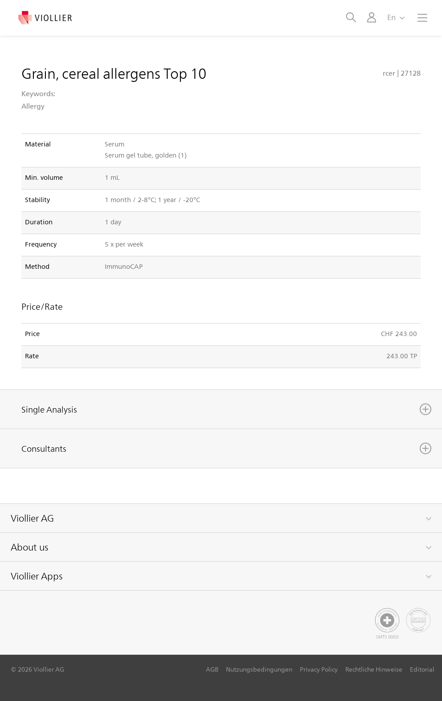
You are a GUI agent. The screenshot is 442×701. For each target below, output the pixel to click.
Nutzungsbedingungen (259, 669)
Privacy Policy (319, 669)
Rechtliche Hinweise (373, 669)
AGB (212, 669)
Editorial (422, 669)
